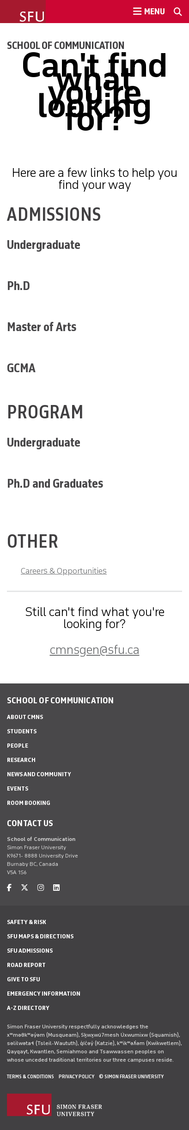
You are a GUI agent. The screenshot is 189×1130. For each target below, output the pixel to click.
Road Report (26, 965)
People (17, 745)
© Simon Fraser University (131, 1076)
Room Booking (28, 803)
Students (22, 731)
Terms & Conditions (30, 1076)
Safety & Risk (26, 922)
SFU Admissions (30, 951)
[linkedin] (56, 887)
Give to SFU (23, 979)
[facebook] (9, 887)
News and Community (39, 774)
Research (21, 760)
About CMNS (25, 717)
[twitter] (24, 887)
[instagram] (40, 887)
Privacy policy (76, 1076)
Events (17, 788)
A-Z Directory (28, 1008)
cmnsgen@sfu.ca (95, 649)
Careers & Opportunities (64, 571)
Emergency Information (43, 993)
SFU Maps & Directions (40, 936)
